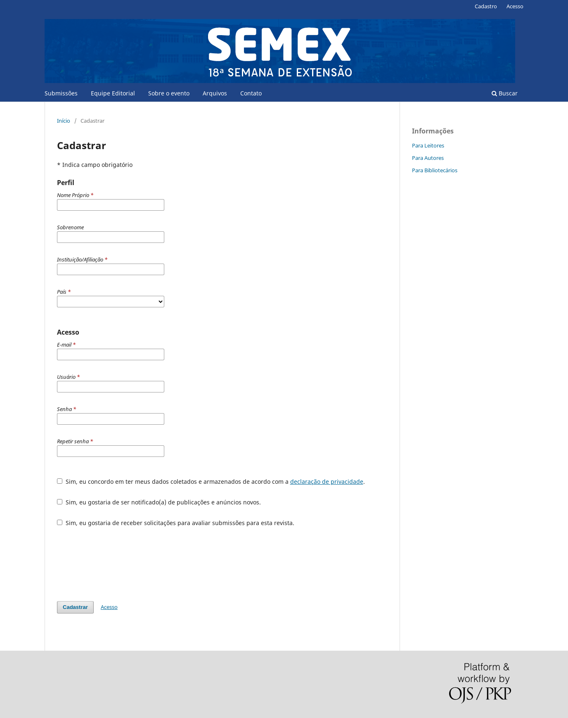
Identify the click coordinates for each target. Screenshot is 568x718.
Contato (251, 93)
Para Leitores (428, 145)
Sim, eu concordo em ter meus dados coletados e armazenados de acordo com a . (211, 481)
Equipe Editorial (113, 93)
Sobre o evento (168, 93)
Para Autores (428, 158)
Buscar (505, 93)
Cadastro (486, 6)
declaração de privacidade (326, 481)
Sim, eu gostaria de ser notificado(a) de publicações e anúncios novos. (159, 502)
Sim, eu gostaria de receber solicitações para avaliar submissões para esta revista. (175, 523)
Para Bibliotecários (434, 170)
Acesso (514, 6)
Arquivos (215, 93)
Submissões (61, 93)
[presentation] (119, 564)
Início (63, 120)
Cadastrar (75, 607)
